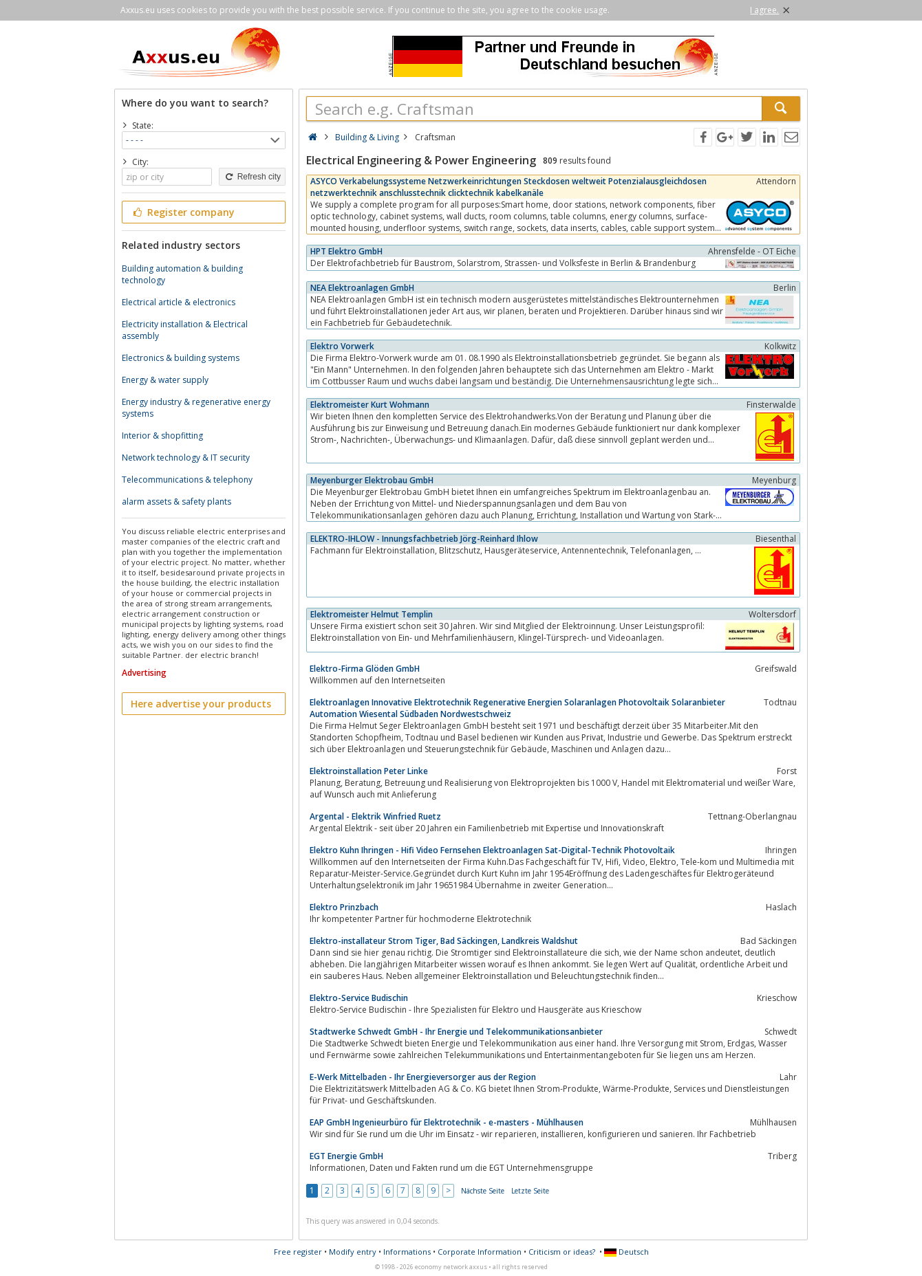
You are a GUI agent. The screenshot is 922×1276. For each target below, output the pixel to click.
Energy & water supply (165, 380)
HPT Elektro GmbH (346, 251)
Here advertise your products (201, 703)
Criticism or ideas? (561, 1251)
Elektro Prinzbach (344, 907)
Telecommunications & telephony (187, 479)
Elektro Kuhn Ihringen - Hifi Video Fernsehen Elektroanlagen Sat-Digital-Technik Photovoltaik (492, 850)
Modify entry (352, 1251)
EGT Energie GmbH (346, 1156)
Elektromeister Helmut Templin (371, 614)
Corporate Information (480, 1251)
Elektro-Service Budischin (359, 998)
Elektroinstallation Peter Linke (369, 771)
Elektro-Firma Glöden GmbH (365, 668)
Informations (407, 1251)
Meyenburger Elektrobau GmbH (371, 480)
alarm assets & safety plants (176, 501)
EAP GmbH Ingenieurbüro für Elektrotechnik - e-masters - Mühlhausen (446, 1122)
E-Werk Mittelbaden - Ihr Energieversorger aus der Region (423, 1077)
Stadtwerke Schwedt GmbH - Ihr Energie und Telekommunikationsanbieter (456, 1031)
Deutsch (626, 1251)
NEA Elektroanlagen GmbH (362, 288)
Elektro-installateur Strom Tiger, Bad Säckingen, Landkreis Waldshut (444, 941)
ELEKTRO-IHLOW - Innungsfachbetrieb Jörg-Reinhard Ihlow (424, 538)
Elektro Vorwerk (342, 346)
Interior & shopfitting (162, 435)
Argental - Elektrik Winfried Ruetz (375, 816)
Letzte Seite (530, 1191)
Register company (183, 212)
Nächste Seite (482, 1191)
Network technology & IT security (186, 457)
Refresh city (252, 177)
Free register (298, 1251)
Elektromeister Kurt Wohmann (369, 404)
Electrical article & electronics (178, 302)
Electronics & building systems (180, 358)
